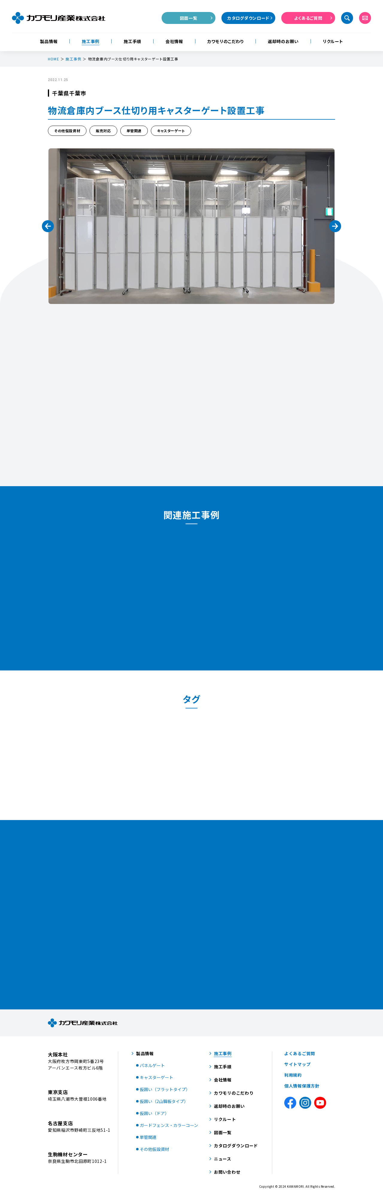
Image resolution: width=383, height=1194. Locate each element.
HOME (53, 59)
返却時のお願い (283, 41)
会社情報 (174, 41)
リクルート (333, 41)
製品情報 (49, 41)
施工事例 (90, 41)
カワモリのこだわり (225, 41)
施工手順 (132, 41)
